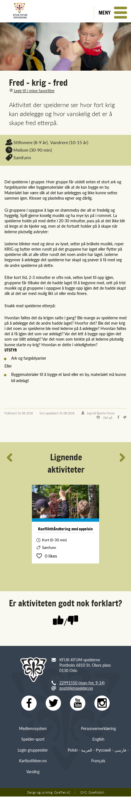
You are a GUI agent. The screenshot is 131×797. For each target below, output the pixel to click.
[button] (112, 12)
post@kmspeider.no (76, 688)
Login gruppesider (33, 750)
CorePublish (96, 793)
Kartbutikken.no (33, 761)
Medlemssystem (33, 729)
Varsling (32, 772)
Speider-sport (33, 739)
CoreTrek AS (62, 793)
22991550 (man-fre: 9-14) (82, 682)
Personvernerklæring (98, 729)
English (98, 739)
